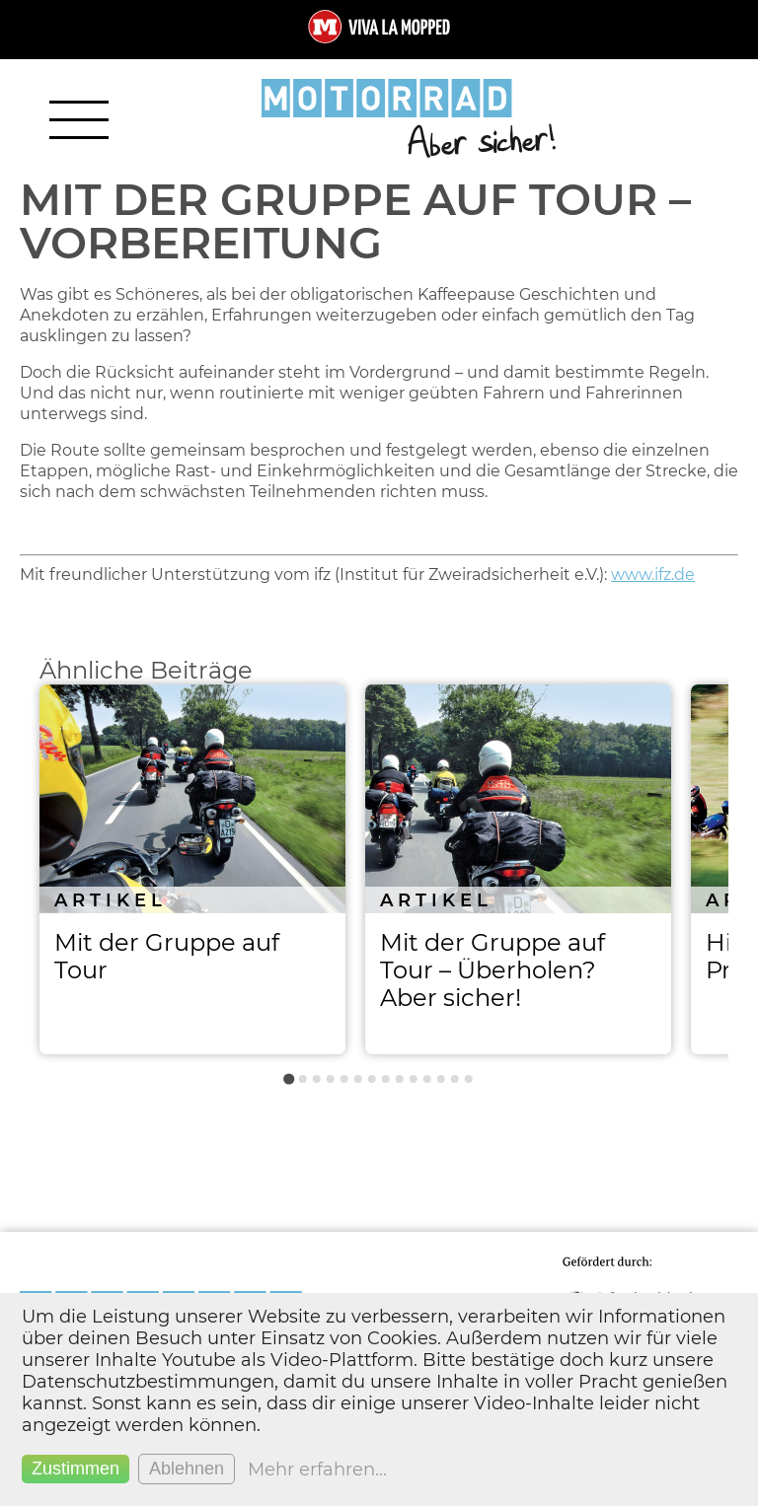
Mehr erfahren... (317, 1469)
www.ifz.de (653, 574)
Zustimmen (75, 1468)
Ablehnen (186, 1468)
